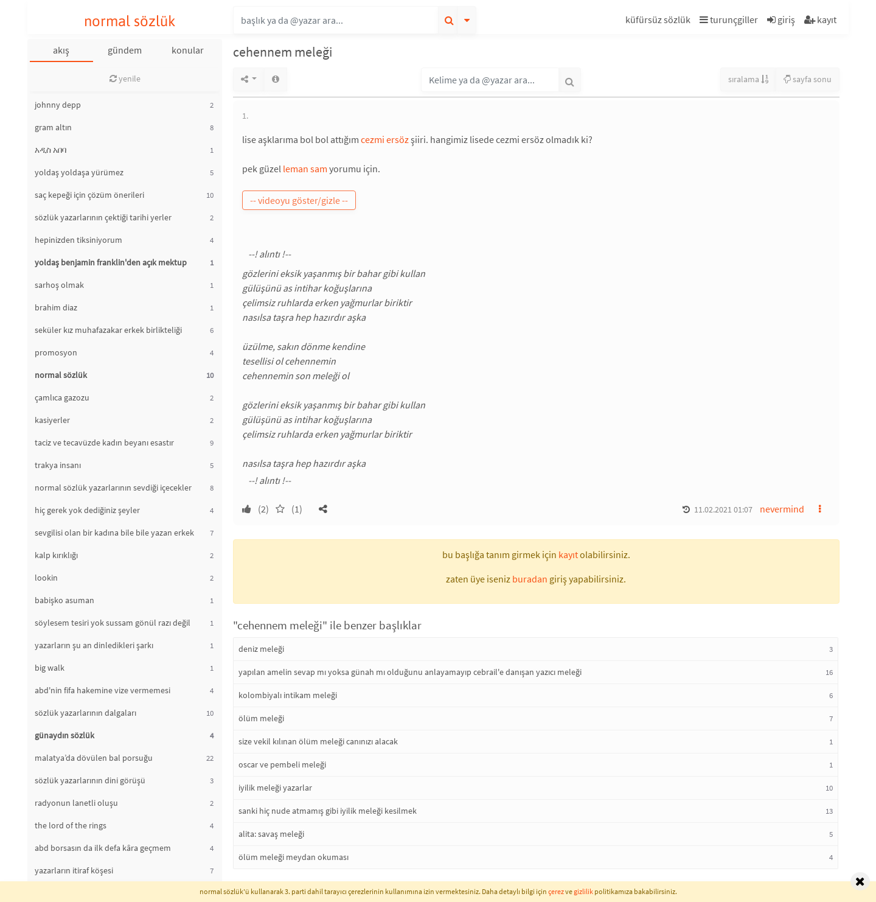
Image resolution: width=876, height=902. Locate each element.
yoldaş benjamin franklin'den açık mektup (111, 262)
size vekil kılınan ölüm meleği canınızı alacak (318, 741)
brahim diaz (56, 307)
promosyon (56, 352)
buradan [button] (530, 579)
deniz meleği (261, 648)
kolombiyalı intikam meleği (287, 695)
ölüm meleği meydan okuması (293, 856)
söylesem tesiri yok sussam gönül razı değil (112, 622)
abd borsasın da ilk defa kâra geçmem (103, 847)
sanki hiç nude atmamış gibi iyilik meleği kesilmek (327, 810)
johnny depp (58, 104)
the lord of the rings (70, 825)
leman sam (305, 169)
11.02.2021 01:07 (723, 509)
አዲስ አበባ (50, 149)
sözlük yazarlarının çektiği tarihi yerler (103, 217)
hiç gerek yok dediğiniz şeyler (87, 510)
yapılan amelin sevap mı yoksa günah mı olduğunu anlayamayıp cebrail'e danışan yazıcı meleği (410, 671)
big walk (49, 667)
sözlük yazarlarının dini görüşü (90, 780)
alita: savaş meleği (271, 833)
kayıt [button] (568, 554)
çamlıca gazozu (62, 397)
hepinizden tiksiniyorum (78, 239)
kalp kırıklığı (56, 555)
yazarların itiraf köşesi (74, 870)
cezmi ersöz (385, 139)
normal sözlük (130, 21)
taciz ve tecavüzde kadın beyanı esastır (104, 442)
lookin (46, 577)
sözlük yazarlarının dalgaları (85, 712)
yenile (125, 78)
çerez (556, 891)
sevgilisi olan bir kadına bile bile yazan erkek (114, 532)
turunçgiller (729, 19)
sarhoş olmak (59, 284)
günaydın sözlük (64, 735)
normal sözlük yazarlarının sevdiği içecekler (113, 487)
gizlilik (583, 891)
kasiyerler (52, 419)
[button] (659, 21)
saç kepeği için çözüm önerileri (89, 194)
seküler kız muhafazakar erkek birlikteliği (108, 329)
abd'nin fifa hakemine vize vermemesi (102, 690)
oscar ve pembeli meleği (282, 764)
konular (188, 50)
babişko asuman (64, 600)
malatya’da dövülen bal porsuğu (94, 757)
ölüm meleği (261, 718)
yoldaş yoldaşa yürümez (79, 172)
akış (61, 50)
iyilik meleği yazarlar (275, 787)
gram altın (53, 127)
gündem (125, 50)
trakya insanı (58, 465)
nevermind (782, 509)
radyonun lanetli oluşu (76, 802)
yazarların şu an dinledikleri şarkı (94, 645)
